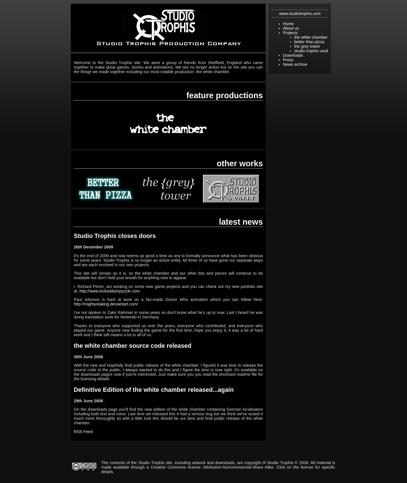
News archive (295, 64)
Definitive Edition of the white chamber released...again (154, 389)
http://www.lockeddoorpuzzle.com (109, 291)
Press (288, 60)
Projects (290, 32)
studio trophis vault (311, 51)
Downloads (293, 55)
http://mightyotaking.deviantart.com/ (106, 304)
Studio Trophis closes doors (115, 235)
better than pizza (309, 42)
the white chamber (311, 37)
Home (288, 23)
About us (291, 28)
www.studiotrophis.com (300, 13)
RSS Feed (83, 431)
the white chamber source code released (132, 345)
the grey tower (307, 46)
